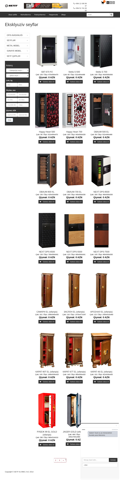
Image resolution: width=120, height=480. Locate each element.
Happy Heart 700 (74, 132)
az (108, 3)
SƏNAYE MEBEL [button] (14, 51)
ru (113, 3)
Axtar (9, 120)
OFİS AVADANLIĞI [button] (15, 35)
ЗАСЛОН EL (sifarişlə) (74, 312)
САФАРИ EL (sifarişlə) (46, 312)
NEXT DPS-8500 (101, 192)
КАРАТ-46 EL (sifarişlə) (101, 372)
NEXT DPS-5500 (74, 252)
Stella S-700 (101, 72)
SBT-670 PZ (47, 72)
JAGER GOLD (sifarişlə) (74, 432)
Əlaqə (63, 15)
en (111, 3)
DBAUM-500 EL (101, 132)
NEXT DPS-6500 (47, 252)
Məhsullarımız (26, 15)
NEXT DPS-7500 (101, 252)
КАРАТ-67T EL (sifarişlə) (74, 372)
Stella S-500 (74, 72)
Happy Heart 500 (47, 132)
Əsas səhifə (12, 15)
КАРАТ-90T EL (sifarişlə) (47, 372)
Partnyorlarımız (39, 15)
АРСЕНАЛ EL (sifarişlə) (101, 312)
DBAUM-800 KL (46, 192)
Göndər (113, 460)
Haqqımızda (53, 15)
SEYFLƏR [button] (11, 40)
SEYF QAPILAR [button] (13, 56)
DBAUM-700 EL (74, 192)
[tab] (17, 35)
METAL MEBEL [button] (13, 46)
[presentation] (100, 472)
